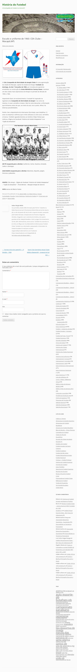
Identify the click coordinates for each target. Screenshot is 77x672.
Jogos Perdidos (60, 467)
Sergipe (59, 271)
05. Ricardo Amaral (62, 97)
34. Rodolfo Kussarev (63, 166)
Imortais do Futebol (61, 464)
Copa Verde (59, 310)
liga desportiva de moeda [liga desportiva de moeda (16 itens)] (65, 629)
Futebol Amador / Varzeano (64, 331)
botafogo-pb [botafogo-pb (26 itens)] (64, 600)
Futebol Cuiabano (61, 451)
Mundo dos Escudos (61, 471)
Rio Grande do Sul (62, 260)
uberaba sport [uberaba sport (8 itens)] (61, 656)
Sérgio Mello (11, 198)
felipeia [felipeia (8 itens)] (67, 622)
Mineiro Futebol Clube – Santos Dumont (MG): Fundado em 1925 (65, 506)
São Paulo (60, 269)
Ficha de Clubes (60, 324)
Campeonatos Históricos (63, 301)
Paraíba (59, 241)
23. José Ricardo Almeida (64, 138)
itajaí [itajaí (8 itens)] (57, 626)
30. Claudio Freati (62, 154)
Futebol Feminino (61, 338)
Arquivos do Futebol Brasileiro (64, 428)
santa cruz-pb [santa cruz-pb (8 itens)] (61, 641)
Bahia (58, 218)
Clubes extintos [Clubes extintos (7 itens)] (61, 618)
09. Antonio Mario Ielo (63, 106)
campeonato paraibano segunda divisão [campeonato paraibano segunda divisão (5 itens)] (65, 612)
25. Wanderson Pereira (63, 143)
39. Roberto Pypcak (62, 177)
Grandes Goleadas (61, 340)
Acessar (58, 51)
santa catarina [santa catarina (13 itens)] (63, 639)
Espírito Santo (61, 225)
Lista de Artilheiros (61, 377)
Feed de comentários (62, 55)
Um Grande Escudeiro (62, 485)
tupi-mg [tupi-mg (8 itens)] (64, 653)
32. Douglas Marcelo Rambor (65, 159)
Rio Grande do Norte (63, 258)
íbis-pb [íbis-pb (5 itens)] (68, 660)
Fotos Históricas (20, 196)
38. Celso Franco (61, 175)
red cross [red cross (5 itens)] (70, 638)
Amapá (39, 194)
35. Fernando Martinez (63, 168)
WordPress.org (60, 58)
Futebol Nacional (61, 458)
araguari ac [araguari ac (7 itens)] (70, 591)
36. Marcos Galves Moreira (64, 170)
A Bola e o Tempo (61, 418)
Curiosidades (6, 196)
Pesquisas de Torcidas (62, 400)
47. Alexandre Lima (62, 195)
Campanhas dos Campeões (63, 276)
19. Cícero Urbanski (62, 129)
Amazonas (60, 216)
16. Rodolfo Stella (62, 122)
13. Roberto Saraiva (62, 115)
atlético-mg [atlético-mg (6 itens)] (59, 592)
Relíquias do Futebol (61, 481)
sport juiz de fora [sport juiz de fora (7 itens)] (62, 649)
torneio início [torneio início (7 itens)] (68, 651)
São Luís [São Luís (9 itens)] (59, 650)
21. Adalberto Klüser (62, 133)
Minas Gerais (60, 237)
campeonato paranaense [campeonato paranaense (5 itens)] (63, 614)
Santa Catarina (61, 267)
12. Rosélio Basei (61, 113)
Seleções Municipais (61, 407)
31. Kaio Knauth (61, 156)
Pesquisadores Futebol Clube (64, 478)
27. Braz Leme (61, 147)
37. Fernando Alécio (62, 172)
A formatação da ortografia (63, 71)
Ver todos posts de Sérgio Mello (21, 235)
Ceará (58, 221)
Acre (58, 209)
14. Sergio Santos (62, 117)
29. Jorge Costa (61, 152)
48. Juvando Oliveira (62, 198)
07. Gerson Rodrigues (63, 101)
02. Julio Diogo (61, 90)
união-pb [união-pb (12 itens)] (60, 658)
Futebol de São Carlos (62, 453)
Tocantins (60, 274)
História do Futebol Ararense (64, 462)
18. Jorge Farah (61, 127)
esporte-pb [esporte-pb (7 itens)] (60, 619)
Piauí (58, 248)
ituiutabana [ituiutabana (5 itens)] (63, 626)
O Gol (57, 476)
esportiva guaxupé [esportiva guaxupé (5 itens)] (61, 621)
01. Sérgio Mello (22, 194)
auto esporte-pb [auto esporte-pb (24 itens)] (64, 596)
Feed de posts (60, 53)
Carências (58, 304)
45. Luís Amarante (62, 191)
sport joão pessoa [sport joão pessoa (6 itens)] (62, 647)
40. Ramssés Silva (62, 179)
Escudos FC (59, 441)
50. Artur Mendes (62, 202)
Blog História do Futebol (63, 205)
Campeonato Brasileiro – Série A (65, 283)
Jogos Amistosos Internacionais (65, 366)
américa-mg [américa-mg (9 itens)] (61, 591)
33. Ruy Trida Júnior (62, 163)
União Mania (59, 487)
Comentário (6, 270)
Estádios (58, 320)
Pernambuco (60, 246)
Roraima (59, 264)
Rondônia (60, 262)
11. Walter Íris (61, 110)
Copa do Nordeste (61, 308)
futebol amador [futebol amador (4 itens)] (60, 624)
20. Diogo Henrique (62, 131)
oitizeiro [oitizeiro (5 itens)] (71, 636)
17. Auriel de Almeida (63, 124)
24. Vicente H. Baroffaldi (64, 140)
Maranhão (60, 230)
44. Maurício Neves (62, 189)
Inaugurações (61, 322)
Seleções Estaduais (61, 405)
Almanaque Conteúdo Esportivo (65, 421)
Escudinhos (59, 437)
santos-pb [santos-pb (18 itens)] (61, 643)
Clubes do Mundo (61, 435)
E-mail (4, 299)
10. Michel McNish (62, 108)
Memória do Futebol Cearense (64, 469)
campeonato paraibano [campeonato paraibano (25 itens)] (64, 608)
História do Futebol (14, 4)
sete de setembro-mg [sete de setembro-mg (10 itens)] (65, 646)
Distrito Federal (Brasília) (64, 223)
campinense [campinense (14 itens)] (62, 616)
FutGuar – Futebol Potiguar (63, 460)
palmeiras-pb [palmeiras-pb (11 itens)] (62, 637)
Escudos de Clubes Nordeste (64, 439)
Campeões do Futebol (62, 432)
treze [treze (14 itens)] (58, 652)
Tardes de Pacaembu (62, 483)
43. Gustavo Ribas (62, 186)
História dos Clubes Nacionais (64, 352)
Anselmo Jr (59, 510)
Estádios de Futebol (61, 444)
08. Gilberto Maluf (62, 104)
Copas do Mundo (61, 313)
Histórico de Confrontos (63, 356)
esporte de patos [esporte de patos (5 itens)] (69, 619)
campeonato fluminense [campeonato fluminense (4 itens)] (62, 602)
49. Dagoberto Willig (62, 200)
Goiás (58, 228)
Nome (4, 292)
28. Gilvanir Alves (62, 149)
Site (3, 307)
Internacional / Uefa (61, 363)
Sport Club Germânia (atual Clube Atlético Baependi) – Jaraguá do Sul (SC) (38, 252)
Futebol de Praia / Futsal (63, 336)
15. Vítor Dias (60, 120)
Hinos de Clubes (60, 343)
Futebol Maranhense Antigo (64, 455)
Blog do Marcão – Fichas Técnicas (65, 430)
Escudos (12, 196)
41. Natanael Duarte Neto (64, 182)
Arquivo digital (60, 83)
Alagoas (59, 212)
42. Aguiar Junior (61, 184)
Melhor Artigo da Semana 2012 (64, 389)
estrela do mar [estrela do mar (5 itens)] (60, 622)
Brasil (57, 207)
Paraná (59, 244)
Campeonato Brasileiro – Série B (65, 287)
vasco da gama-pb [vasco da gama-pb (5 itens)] (61, 660)
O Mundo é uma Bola (62, 393)
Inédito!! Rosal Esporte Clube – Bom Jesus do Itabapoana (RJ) (64, 513)
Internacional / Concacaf (63, 359)
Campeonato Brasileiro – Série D (65, 297)
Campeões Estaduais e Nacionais (65, 278)
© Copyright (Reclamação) (63, 69)
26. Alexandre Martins (63, 145)
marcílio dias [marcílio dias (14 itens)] (62, 632)
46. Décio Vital (61, 193)
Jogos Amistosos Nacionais (63, 370)
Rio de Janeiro (61, 251)
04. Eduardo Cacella (62, 94)
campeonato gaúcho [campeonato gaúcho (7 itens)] (63, 603)
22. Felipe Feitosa (32, 194)
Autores (58, 85)
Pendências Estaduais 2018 (63, 395)
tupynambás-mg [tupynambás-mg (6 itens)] (61, 655)
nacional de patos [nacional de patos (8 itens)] (62, 636)
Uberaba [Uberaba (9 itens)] (70, 654)
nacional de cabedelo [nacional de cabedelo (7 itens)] (63, 634)
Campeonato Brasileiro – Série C (65, 292)
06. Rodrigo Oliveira (62, 99)
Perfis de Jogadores (61, 398)
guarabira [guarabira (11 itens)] (68, 624)
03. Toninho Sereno (62, 92)
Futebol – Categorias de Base (64, 329)
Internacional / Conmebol (63, 361)
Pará (58, 239)
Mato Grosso (60, 232)
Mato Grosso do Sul (62, 235)
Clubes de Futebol (61, 306)
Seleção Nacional (60, 402)
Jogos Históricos (60, 375)
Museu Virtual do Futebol (63, 474)
